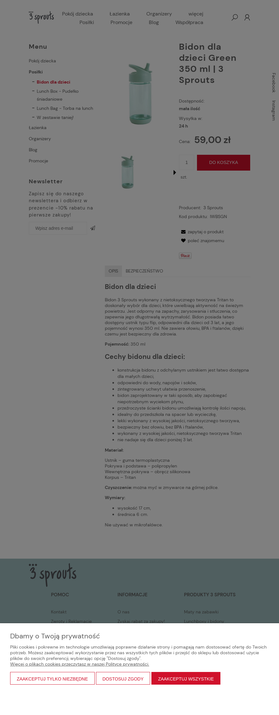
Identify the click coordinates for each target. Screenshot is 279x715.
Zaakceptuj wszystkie (186, 678)
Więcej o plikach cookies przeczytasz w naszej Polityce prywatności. (79, 664)
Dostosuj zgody (123, 678)
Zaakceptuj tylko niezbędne (52, 678)
